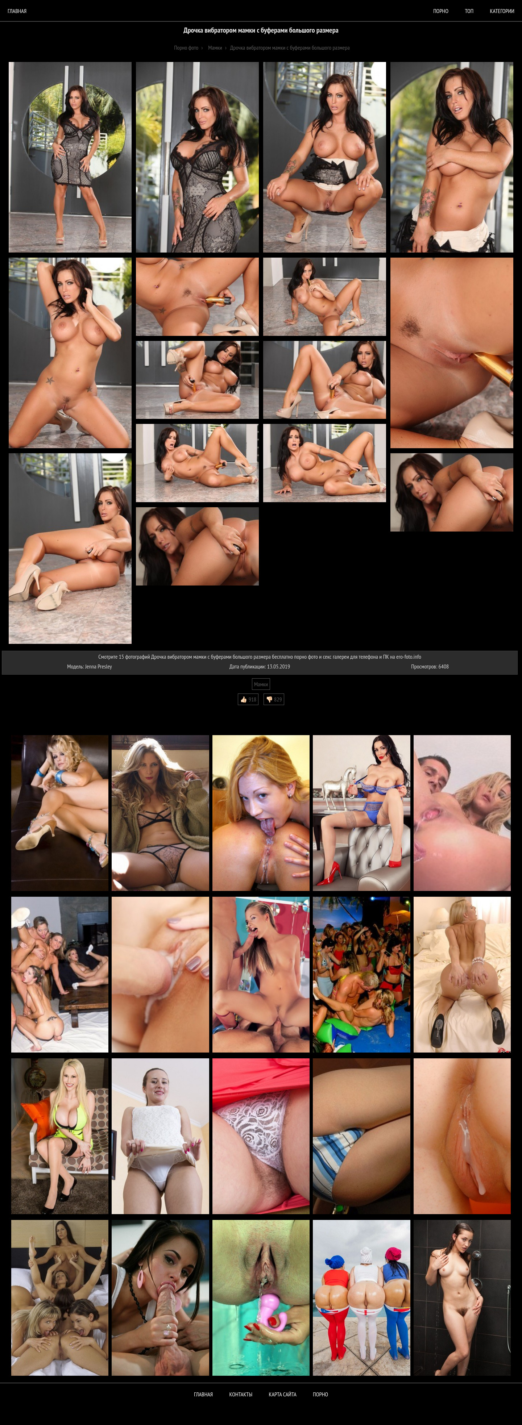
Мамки (261, 684)
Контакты (241, 1394)
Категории (502, 10)
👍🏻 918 (248, 699)
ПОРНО (320, 1394)
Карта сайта (283, 1394)
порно (440, 10)
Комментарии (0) (23, 710)
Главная (17, 10)
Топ (469, 10)
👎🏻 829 (274, 699)
